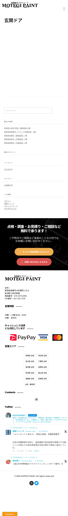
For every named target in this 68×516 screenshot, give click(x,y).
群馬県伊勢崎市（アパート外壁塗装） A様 (20, 132)
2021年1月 (8, 169)
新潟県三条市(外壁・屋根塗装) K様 (17, 128)
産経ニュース (18, 431)
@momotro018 (27, 461)
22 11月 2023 (43, 431)
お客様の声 (8, 185)
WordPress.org (10, 208)
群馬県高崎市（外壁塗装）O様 (15, 139)
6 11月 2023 (39, 461)
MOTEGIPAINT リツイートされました (25, 428)
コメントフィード (11, 206)
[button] (36, 399)
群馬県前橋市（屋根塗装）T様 (15, 135)
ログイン (7, 201)
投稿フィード (9, 203)
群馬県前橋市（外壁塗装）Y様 (15, 143)
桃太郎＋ (16, 460)
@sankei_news (30, 431)
